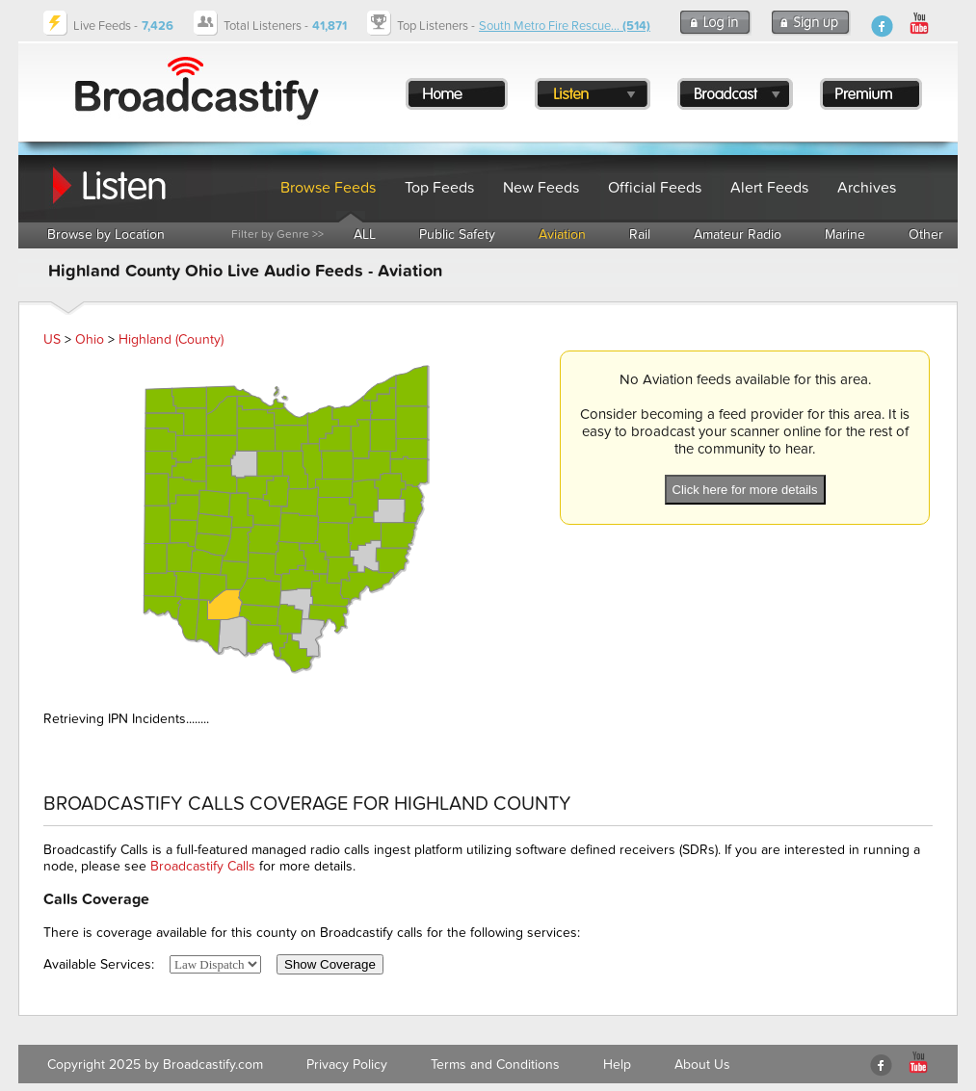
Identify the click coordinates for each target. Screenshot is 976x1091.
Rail (639, 234)
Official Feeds (654, 187)
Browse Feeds (328, 187)
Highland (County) (171, 339)
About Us (702, 1064)
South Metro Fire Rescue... (564, 26)
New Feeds (541, 187)
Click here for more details (745, 489)
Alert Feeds (769, 187)
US (52, 339)
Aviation (562, 234)
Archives (866, 187)
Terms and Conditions (495, 1064)
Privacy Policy (346, 1064)
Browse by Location (106, 234)
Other (926, 234)
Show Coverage (330, 964)
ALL (365, 234)
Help (617, 1064)
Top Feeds (439, 187)
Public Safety (457, 234)
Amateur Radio (737, 234)
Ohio (89, 339)
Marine (845, 234)
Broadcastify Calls (202, 866)
